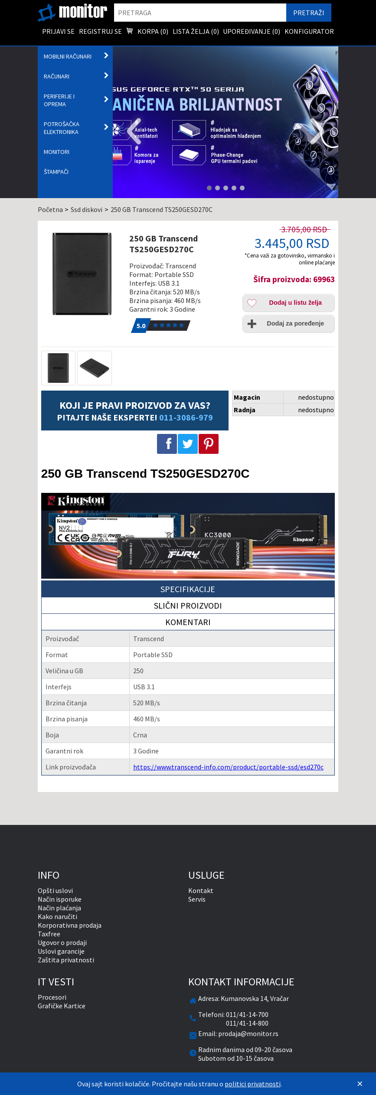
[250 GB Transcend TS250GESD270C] (82, 274)
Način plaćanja (59, 907)
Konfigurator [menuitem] (309, 31)
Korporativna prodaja (69, 925)
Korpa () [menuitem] (147, 32)
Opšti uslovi (55, 890)
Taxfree (49, 933)
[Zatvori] (359, 1083)
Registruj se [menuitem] (100, 31)
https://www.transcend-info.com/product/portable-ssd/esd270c (228, 767)
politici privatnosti (253, 1083)
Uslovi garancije (61, 951)
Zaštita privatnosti (66, 959)
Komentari (188, 621)
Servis (197, 899)
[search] (200, 12)
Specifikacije (187, 588)
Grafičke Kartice (61, 1005)
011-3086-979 (186, 417)
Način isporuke (60, 899)
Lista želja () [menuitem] (196, 31)
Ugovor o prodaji (62, 942)
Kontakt (200, 890)
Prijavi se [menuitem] (58, 31)
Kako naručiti (57, 916)
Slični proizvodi (188, 605)
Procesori (52, 997)
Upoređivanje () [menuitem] (251, 31)
